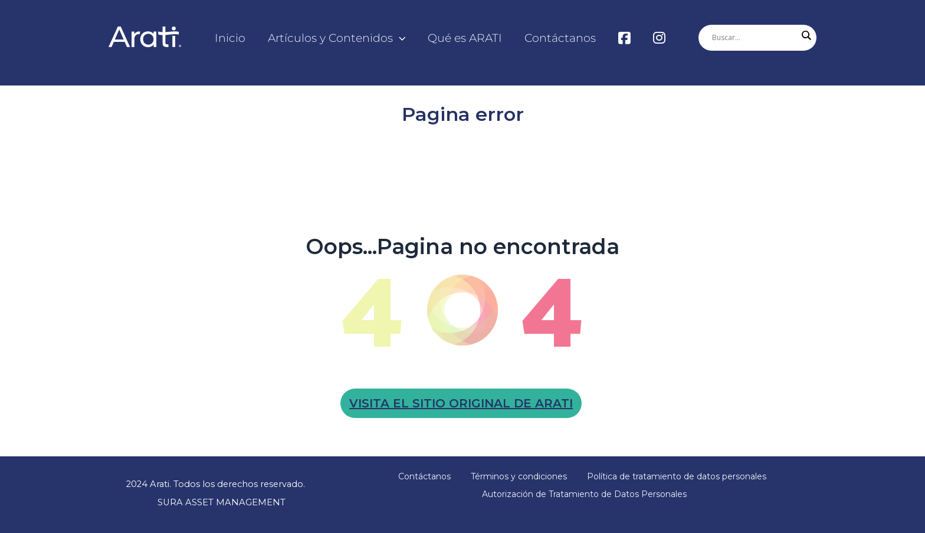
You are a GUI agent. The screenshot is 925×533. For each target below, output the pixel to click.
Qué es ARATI (465, 38)
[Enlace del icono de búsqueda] (757, 59)
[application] (399, 38)
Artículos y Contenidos (336, 38)
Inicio (230, 38)
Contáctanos (560, 38)
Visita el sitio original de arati (461, 403)
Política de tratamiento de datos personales (676, 476)
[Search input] (754, 37)
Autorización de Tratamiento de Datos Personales (584, 494)
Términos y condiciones (519, 476)
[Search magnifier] (806, 35)
